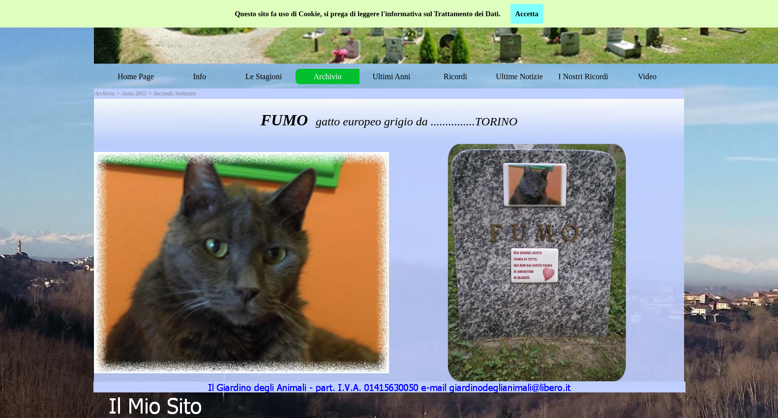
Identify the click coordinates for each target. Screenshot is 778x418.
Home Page (136, 76)
